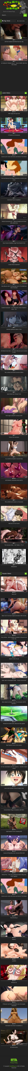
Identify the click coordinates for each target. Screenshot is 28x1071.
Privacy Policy (14, 1062)
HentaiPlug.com (13, 1066)
